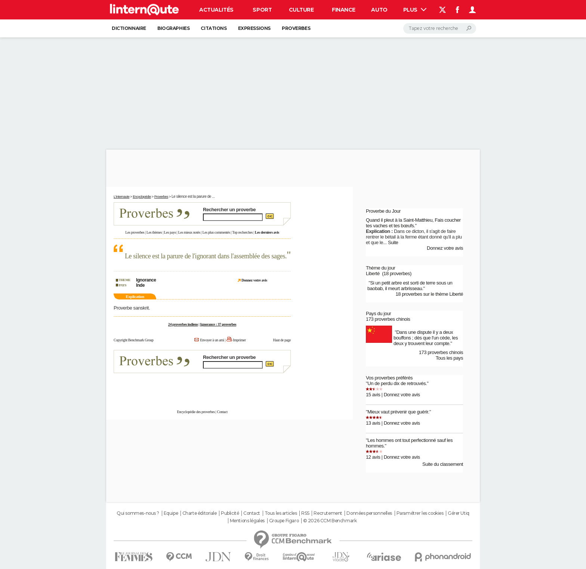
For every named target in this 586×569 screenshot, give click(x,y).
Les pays (170, 232)
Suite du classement (442, 464)
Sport (262, 9)
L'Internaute (121, 197)
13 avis (373, 423)
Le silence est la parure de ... (193, 196)
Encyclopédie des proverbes (196, 412)
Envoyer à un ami (212, 340)
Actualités (216, 9)
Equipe (171, 513)
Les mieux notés (189, 232)
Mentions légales (247, 520)
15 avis (373, 394)
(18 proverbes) (396, 273)
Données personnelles (369, 513)
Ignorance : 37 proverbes (218, 324)
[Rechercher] (439, 28)
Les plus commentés (216, 232)
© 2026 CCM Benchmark (330, 520)
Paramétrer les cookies (420, 513)
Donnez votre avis (445, 248)
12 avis (373, 457)
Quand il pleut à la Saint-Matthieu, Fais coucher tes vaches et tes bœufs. (413, 222)
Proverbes (296, 28)
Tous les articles (281, 513)
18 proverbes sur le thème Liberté (429, 294)
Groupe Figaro (284, 520)
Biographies (173, 28)
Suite (393, 242)
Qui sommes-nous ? (138, 513)
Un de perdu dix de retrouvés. (397, 383)
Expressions (254, 28)
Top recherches (242, 232)
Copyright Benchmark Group (134, 340)
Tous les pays (449, 358)
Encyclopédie (142, 197)
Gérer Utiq (458, 513)
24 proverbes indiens (183, 324)
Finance (343, 9)
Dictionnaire (129, 28)
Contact (222, 412)
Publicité (230, 513)
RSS (305, 513)
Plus (414, 9)
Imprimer (239, 340)
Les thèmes (154, 232)
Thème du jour (380, 268)
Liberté (373, 273)
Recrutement (328, 513)
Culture (301, 9)
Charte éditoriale (199, 513)
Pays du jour (378, 313)
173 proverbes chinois (388, 319)
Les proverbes (134, 232)
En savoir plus (274, 387)
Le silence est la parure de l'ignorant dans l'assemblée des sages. (206, 256)
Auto (379, 9)
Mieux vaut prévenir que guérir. (398, 412)
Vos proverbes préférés (389, 378)
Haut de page (282, 340)
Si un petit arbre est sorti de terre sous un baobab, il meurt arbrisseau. (409, 285)
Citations (213, 28)
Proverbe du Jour (383, 211)
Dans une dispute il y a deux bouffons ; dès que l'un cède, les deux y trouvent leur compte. (426, 337)
